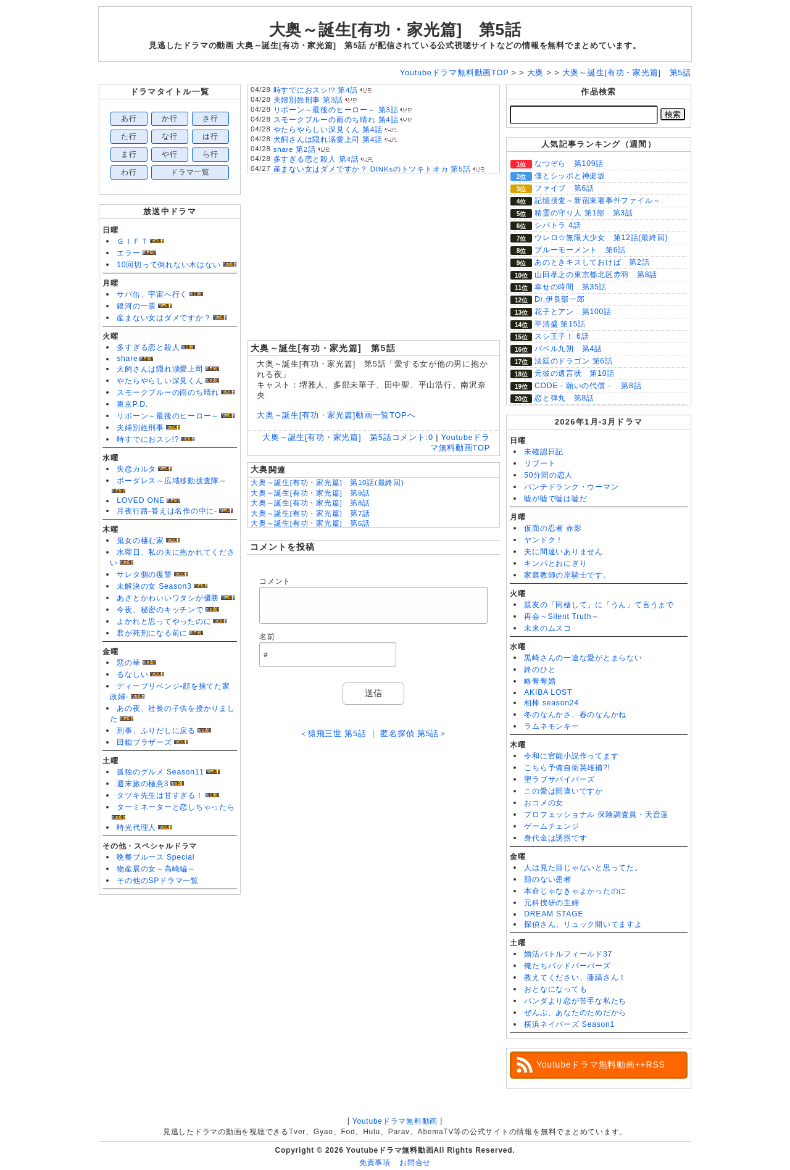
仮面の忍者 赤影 (553, 528)
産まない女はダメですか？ (164, 317)
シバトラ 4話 (557, 225)
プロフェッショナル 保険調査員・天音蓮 (596, 814)
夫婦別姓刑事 (140, 427)
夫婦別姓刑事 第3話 (308, 100)
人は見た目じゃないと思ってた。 (583, 867)
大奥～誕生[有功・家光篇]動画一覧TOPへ (336, 415)
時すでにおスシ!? (148, 439)
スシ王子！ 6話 (561, 336)
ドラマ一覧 (190, 172)
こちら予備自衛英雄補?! (567, 767)
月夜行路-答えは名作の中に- (167, 511)
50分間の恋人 (548, 475)
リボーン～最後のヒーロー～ (168, 416)
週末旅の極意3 (142, 783)
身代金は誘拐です (555, 838)
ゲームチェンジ (551, 826)
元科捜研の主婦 (551, 902)
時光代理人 (136, 827)
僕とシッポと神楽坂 (569, 176)
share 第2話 (294, 149)
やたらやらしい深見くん (160, 380)
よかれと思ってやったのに (164, 621)
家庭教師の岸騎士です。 (567, 575)
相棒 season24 (551, 703)
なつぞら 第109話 (569, 163)
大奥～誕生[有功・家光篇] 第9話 (310, 493)
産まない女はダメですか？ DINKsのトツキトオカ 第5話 (372, 169)
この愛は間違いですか (563, 791)
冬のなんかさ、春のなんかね (575, 714)
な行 (170, 136)
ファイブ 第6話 (564, 188)
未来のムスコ (548, 628)
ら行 (210, 154)
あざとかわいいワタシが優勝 (168, 598)
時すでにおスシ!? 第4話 (315, 90)
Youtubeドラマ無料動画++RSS (600, 1064)
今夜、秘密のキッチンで (160, 609)
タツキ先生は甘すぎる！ (160, 795)
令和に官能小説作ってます (571, 756)
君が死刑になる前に (152, 633)
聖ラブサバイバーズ (559, 779)
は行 (210, 136)
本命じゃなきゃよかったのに (575, 891)
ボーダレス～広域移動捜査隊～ (172, 480)
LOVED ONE (141, 500)
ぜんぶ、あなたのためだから (575, 1012)
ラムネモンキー (551, 726)
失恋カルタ (136, 469)
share (127, 358)
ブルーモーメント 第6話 (580, 250)
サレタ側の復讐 (144, 574)
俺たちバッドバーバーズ (567, 965)
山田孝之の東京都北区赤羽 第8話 (595, 274)
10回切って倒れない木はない (168, 264)
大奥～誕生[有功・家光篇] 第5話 (395, 29)
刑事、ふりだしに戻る (156, 730)
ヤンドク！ (543, 540)
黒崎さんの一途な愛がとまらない (583, 657)
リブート (539, 463)
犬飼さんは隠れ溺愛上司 (160, 369)
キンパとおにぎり (555, 563)
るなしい (132, 674)
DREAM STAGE (553, 914)
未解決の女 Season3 (154, 586)
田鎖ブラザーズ (144, 742)
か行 (170, 118)
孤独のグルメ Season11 (160, 772)
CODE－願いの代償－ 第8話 (587, 385)
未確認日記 (543, 451)
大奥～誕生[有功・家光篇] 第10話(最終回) (327, 482)
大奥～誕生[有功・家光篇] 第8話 (310, 503)
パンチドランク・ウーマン (571, 487)
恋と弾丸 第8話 (564, 398)
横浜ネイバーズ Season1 (569, 1024)
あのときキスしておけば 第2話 (591, 262)
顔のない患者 (548, 879)
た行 (129, 136)
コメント (275, 581)
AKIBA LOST (548, 692)
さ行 (210, 118)
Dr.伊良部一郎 (559, 299)
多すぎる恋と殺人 (148, 347)
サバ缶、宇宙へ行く (152, 294)
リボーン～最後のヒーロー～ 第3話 (336, 110)
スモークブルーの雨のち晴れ (168, 392)
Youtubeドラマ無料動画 (395, 1121)
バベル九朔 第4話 (568, 348)
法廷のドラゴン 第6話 (573, 361)
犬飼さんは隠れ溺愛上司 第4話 (328, 139)
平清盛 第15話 (560, 324)
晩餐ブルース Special (155, 857)
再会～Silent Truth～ (561, 616)
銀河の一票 (136, 306)
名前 (267, 637)
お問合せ (415, 1162)
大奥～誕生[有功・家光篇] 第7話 (310, 513)
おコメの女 (543, 803)
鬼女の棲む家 (140, 540)
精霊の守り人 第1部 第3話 (583, 213)
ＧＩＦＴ (132, 241)
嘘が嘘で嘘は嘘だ (555, 498)
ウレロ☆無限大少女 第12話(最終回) (601, 237)
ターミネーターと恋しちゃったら (176, 807)
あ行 (129, 118)
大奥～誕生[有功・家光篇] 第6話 (310, 523)
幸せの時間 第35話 (570, 287)
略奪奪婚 (539, 681)
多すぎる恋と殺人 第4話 (316, 159)
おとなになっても (555, 989)
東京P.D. (132, 404)
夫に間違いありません (563, 551)
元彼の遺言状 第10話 (574, 373)
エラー (128, 253)
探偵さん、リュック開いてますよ (583, 924)
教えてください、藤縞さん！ (575, 977)
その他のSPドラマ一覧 (158, 880)
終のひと (539, 669)
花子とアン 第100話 (573, 311)
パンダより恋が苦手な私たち (575, 1001)
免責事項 (375, 1162)
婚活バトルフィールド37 (568, 954)
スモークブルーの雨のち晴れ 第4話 (336, 119)
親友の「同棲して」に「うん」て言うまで (599, 604)
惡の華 (128, 662)
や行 (170, 154)
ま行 (129, 154)
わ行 (129, 172)
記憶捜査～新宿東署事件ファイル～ (597, 200)
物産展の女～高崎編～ (156, 869)
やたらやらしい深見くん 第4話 (328, 129)
